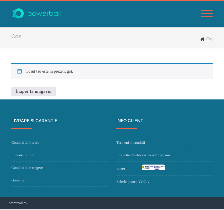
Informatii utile (22, 155)
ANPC (121, 169)
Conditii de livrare (25, 142)
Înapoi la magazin (33, 91)
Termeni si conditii (130, 142)
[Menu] (207, 14)
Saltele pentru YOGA (132, 181)
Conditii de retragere (27, 167)
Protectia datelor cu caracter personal (144, 155)
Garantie (17, 180)
